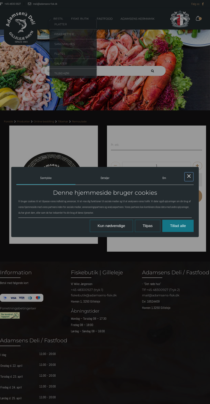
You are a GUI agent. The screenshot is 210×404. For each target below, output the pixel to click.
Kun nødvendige (111, 226)
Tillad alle (178, 226)
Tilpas (147, 226)
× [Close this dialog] (189, 177)
